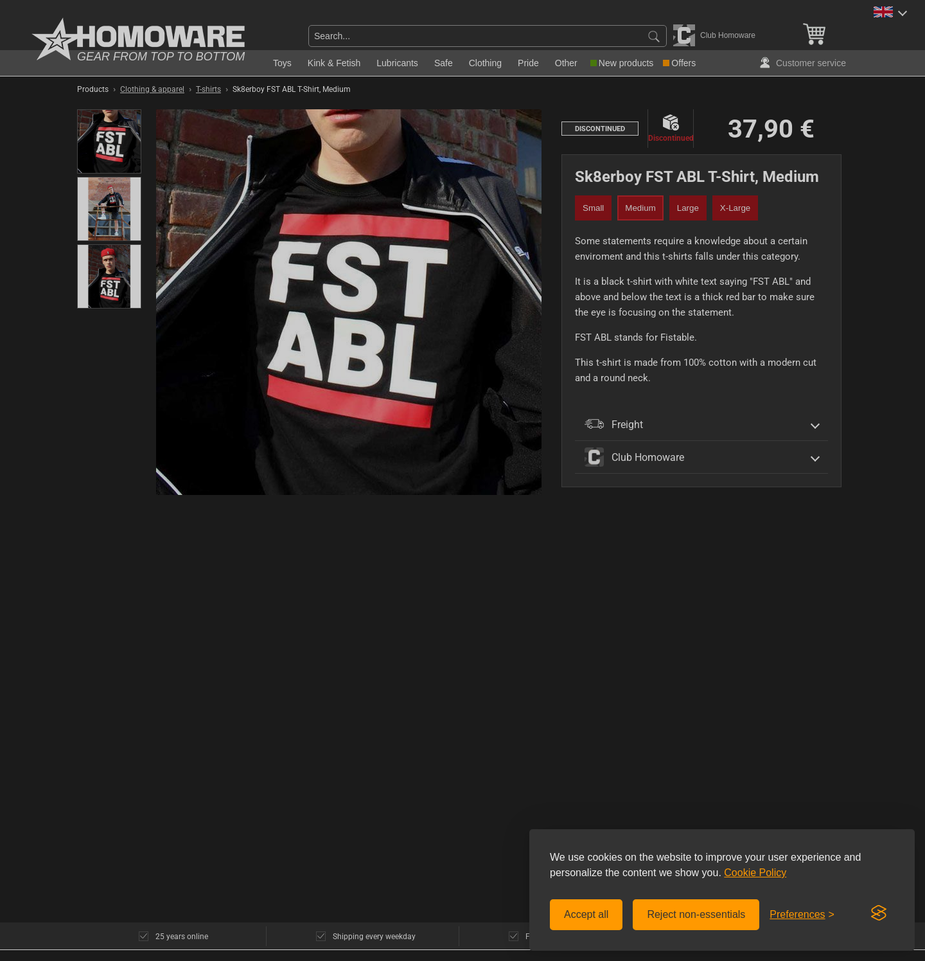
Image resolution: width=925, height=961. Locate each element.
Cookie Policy (755, 872)
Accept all (586, 914)
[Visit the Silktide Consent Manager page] (878, 913)
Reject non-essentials (696, 914)
